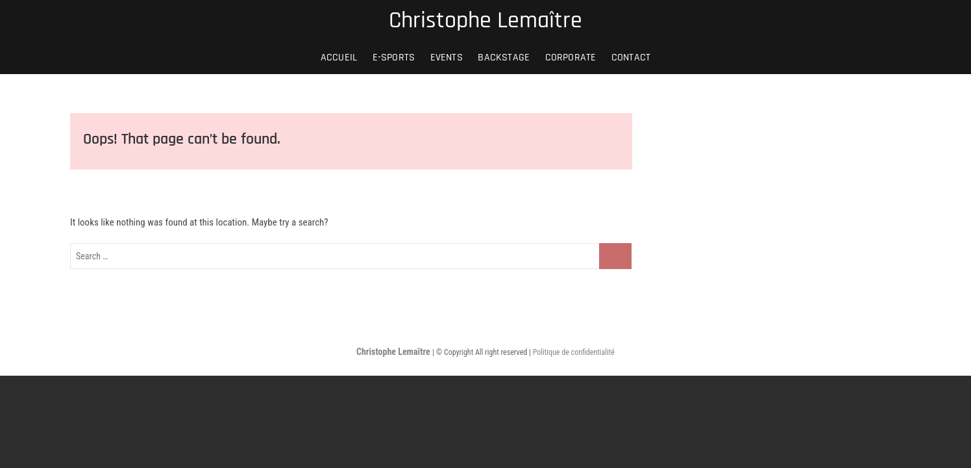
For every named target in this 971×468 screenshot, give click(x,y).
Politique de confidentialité (574, 352)
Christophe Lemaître (485, 20)
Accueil (339, 57)
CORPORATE (570, 57)
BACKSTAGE (504, 57)
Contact (630, 57)
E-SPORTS (394, 57)
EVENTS (446, 57)
